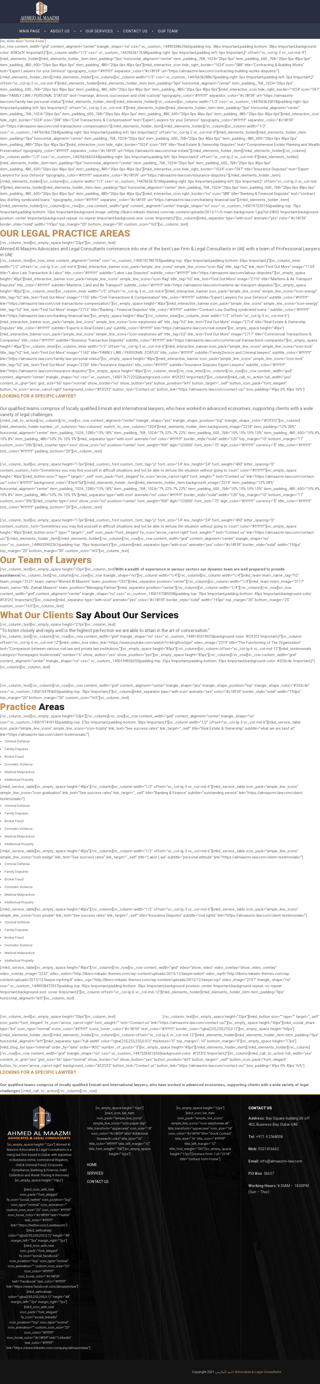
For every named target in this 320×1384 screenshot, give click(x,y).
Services (95, 1173)
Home (92, 1165)
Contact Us (98, 1182)
